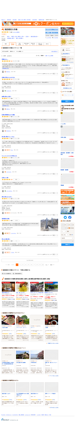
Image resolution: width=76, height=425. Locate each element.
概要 (6, 43)
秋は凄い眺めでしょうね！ (8, 136)
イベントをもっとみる (53, 375)
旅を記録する (66, 65)
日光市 (27, 36)
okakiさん (8, 108)
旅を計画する (66, 53)
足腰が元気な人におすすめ (8, 77)
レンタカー (39, 414)
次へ (46, 264)
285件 (39, 399)
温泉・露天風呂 (21, 414)
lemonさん (8, 71)
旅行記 (47, 43)
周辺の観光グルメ (26, 44)
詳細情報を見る (5, 68)
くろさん (12, 252)
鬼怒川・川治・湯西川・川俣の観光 (24, 19)
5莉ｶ (54, 300)
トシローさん (13, 233)
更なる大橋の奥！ (6, 239)
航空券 (43, 414)
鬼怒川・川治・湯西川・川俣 (17, 36)
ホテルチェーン (9, 414)
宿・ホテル (3, 414)
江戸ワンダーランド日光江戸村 (36, 292)
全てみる (3, 40)
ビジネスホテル (15, 414)
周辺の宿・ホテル (33, 44)
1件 (39, 333)
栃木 (8, 36)
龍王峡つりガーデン (49, 292)
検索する (67, 101)
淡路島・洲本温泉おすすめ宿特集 (67, 32)
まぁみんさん (8, 90)
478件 (10, 399)
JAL (32, 414)
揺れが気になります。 (7, 196)
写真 (19, 44)
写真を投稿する (55, 32)
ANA (34, 414)
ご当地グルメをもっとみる (52, 343)
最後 (51, 264)
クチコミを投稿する (48, 32)
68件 (25, 333)
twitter (65, 217)
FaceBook (69, 217)
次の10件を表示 (30, 260)
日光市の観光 (34, 19)
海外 (50, 414)
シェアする (48, 37)
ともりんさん (8, 171)
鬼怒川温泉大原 (34, 36)
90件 (54, 399)
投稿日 (42, 55)
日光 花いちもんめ (20, 292)
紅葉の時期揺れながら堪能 (8, 114)
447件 (25, 399)
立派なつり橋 (5, 177)
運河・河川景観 (19, 38)
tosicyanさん (8, 130)
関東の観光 (9, 19)
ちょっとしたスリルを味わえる (9, 155)
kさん (12, 149)
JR (31, 414)
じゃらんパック (27, 414)
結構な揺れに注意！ (6, 96)
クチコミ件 (16, 32)
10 (42, 264)
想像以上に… (5, 59)
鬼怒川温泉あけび (5, 292)
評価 (46, 55)
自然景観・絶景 (10, 38)
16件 (10, 333)
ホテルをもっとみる (54, 407)
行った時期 (50, 55)
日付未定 (72, 228)
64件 (54, 333)
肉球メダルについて (70, 78)
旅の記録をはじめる (67, 88)
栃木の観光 (15, 19)
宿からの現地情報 (40, 44)
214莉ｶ (12, 299)
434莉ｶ (26, 299)
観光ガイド (3, 19)
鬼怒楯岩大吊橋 (41, 19)
